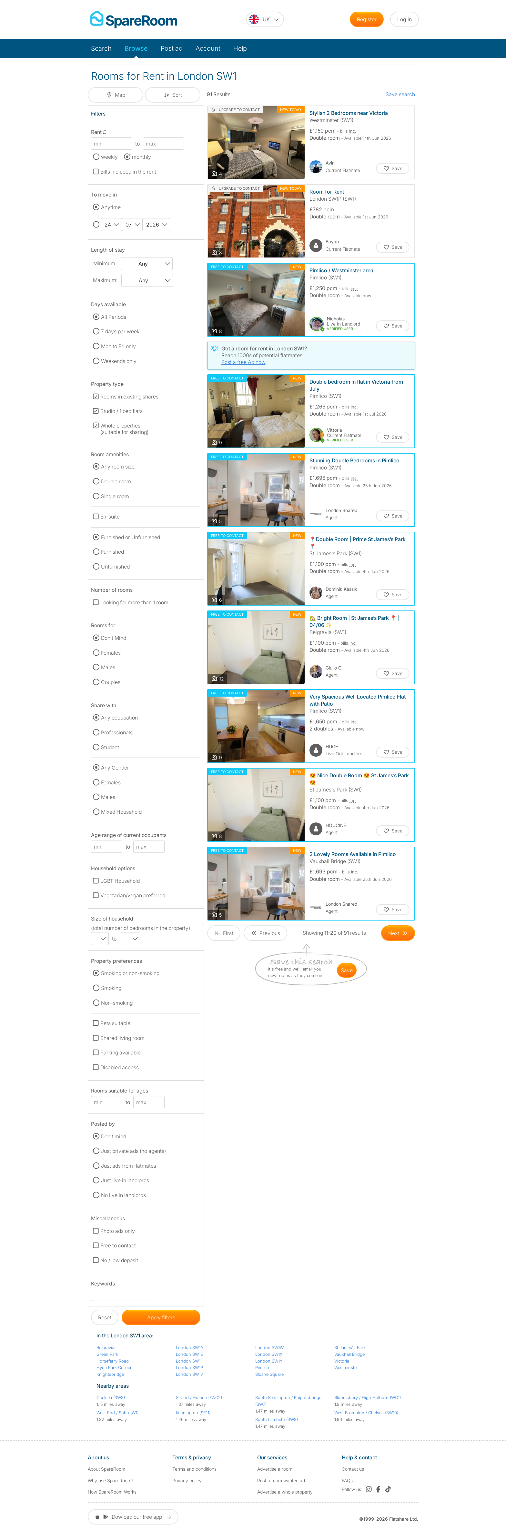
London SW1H (190, 1361)
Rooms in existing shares (129, 396)
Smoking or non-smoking (130, 973)
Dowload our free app (133, 1517)
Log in (404, 19)
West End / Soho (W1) (117, 1412)
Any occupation (119, 717)
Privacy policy (187, 1480)
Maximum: (105, 280)
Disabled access (119, 1067)
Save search (400, 94)
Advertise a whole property (285, 1492)
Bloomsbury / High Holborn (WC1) (367, 1397)
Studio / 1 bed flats (121, 411)
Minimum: (104, 263)
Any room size (118, 466)
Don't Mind (113, 638)
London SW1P (189, 1367)
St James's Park (350, 1347)
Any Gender (115, 767)
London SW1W (269, 1347)
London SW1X (268, 1354)
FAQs (347, 1480)
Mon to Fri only (118, 346)
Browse (136, 48)
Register (367, 19)
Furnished (112, 552)
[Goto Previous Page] (265, 933)
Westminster (346, 1367)
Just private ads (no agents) (133, 1151)
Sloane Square (269, 1374)
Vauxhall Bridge (349, 1354)
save (347, 970)
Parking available (120, 1052)
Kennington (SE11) (193, 1412)
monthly (141, 157)
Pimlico (262, 1367)
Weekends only (119, 361)
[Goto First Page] (223, 933)
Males (108, 667)
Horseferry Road (112, 1361)
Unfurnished (115, 566)
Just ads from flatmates (128, 1166)
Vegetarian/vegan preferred (132, 895)
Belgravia (105, 1347)
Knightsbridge (110, 1374)
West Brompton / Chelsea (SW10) (366, 1412)
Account (208, 48)
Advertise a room (274, 1469)
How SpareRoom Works (112, 1492)
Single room (115, 496)
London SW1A (189, 1347)
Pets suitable (115, 1023)
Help (240, 48)
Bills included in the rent (128, 171)
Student (110, 747)
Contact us (353, 1469)
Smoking (111, 988)
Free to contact (118, 1245)
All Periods (113, 317)
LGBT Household (120, 881)
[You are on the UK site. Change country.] (265, 19)
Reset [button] (104, 1317)
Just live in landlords (125, 1180)
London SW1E (189, 1354)
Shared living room (122, 1038)
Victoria (341, 1361)
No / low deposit (119, 1260)
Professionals (117, 732)
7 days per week (120, 331)
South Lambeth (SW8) (276, 1419)
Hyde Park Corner (114, 1367)
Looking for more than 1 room (134, 602)
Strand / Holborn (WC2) (199, 1397)
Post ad (172, 48)
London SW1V (189, 1374)
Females (111, 653)
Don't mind (113, 1136)
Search (101, 48)
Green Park (107, 1354)
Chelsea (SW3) (110, 1397)
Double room (116, 481)
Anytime (111, 207)
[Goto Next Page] (398, 933)
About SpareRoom (106, 1469)
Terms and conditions (194, 1469)
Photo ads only (117, 1231)
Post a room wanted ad (281, 1480)
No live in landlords (123, 1195)
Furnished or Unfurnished (130, 537)
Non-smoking (117, 1003)
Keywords (103, 1284)
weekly (109, 157)
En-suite (110, 516)
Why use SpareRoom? (111, 1480)
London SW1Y (269, 1361)
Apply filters (161, 1317)
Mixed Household (121, 812)
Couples (110, 682)
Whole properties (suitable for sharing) (124, 428)
